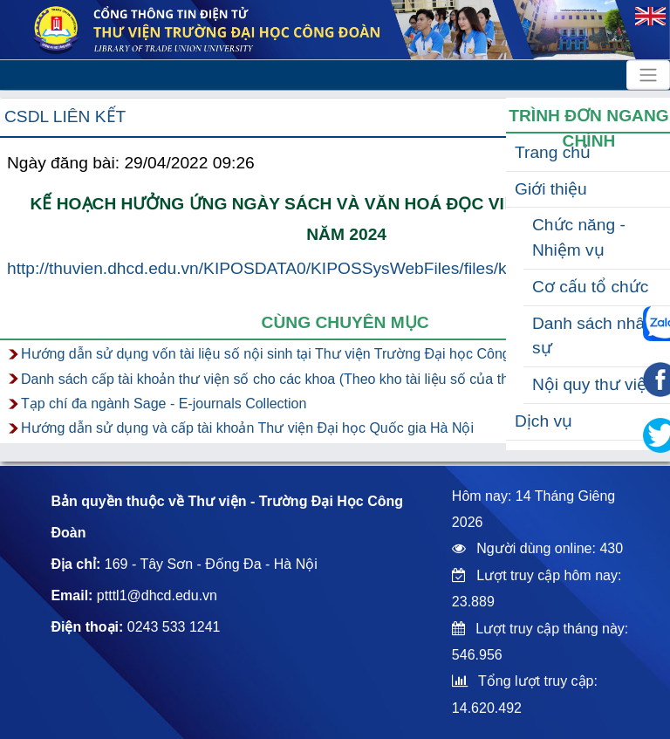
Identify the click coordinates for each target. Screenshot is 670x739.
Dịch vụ (543, 421)
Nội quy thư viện (594, 384)
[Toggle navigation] (648, 75)
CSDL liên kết (65, 116)
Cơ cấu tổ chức (590, 286)
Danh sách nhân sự (593, 336)
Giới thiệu (551, 189)
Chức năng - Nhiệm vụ (579, 237)
